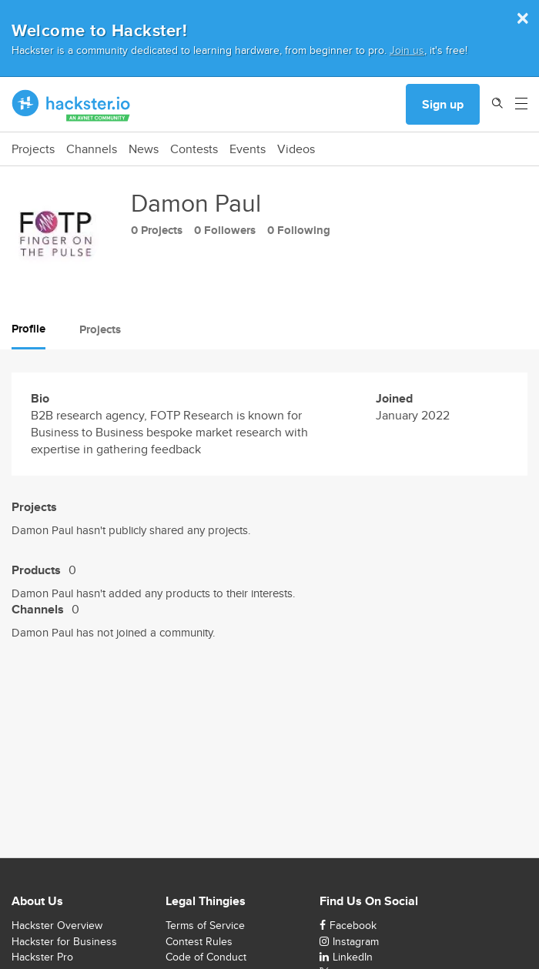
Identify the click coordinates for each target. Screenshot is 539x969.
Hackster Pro (42, 956)
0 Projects (156, 230)
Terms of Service (205, 925)
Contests (194, 149)
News (144, 149)
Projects (33, 149)
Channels (91, 149)
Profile (28, 328)
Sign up (443, 104)
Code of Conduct (206, 956)
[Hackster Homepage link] (71, 104)
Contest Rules (199, 941)
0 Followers (225, 230)
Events (247, 149)
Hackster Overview (57, 925)
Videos (296, 149)
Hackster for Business (64, 941)
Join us (407, 50)
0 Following (298, 230)
